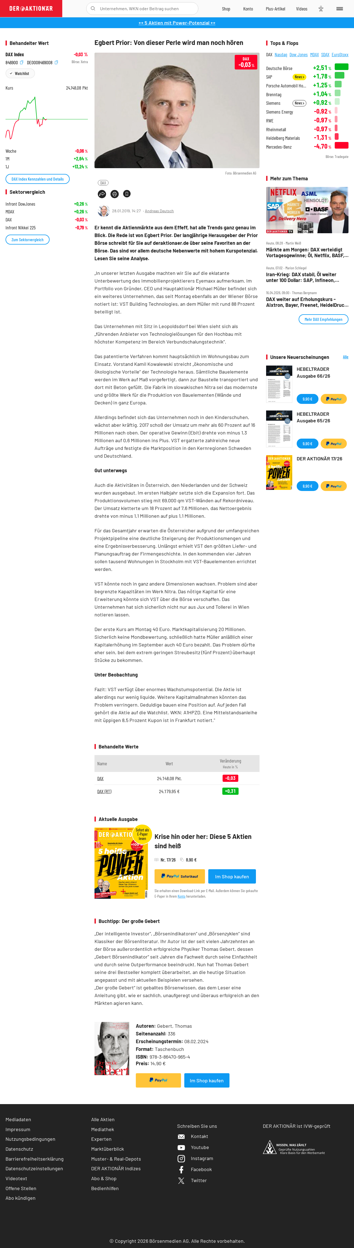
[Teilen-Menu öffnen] (102, 194)
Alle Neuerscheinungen (340, 357)
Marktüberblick (107, 1149)
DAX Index (15, 54)
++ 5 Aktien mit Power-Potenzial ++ (177, 23)
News (299, 76)
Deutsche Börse (279, 68)
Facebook (194, 1169)
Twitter (192, 1180)
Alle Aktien (103, 1119)
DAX (103, 182)
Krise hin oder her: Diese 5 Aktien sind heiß (203, 841)
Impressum (18, 1129)
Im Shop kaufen (232, 876)
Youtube (193, 1147)
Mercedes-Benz (279, 147)
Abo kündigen (21, 1198)
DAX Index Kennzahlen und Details (38, 178)
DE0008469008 (42, 62)
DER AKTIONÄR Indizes (116, 1168)
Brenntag (273, 94)
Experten (101, 1139)
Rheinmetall (276, 129)
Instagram (195, 1158)
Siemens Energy (279, 112)
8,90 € (307, 486)
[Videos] (302, 8)
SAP (269, 77)
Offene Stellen (21, 1188)
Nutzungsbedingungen (30, 1139)
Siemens (273, 103)
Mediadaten (18, 1119)
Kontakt (192, 1136)
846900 (14, 62)
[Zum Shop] (226, 8)
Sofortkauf (179, 876)
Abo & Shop (104, 1178)
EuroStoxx (340, 54)
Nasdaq (281, 54)
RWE (270, 121)
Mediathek (102, 1129)
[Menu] (338, 8)
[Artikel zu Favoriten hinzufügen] (127, 193)
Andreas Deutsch (159, 210)
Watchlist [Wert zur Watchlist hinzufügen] (22, 73)
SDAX (325, 54)
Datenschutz (19, 1149)
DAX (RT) (104, 791)
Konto (181, 896)
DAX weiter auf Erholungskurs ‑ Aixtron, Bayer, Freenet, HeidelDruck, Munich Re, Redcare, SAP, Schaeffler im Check (307, 302)
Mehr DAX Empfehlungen (323, 319)
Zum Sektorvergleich (28, 239)
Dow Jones (299, 54)
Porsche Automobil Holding (286, 85)
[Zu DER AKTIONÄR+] (275, 8)
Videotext (16, 1178)
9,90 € (307, 398)
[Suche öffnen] (93, 8)
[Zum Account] (248, 8)
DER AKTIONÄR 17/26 (319, 458)
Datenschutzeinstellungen (34, 1168)
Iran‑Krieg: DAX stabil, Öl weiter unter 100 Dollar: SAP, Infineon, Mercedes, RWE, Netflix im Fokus (302, 277)
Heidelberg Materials (283, 138)
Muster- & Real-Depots (116, 1159)
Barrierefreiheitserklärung (35, 1159)
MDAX (314, 54)
